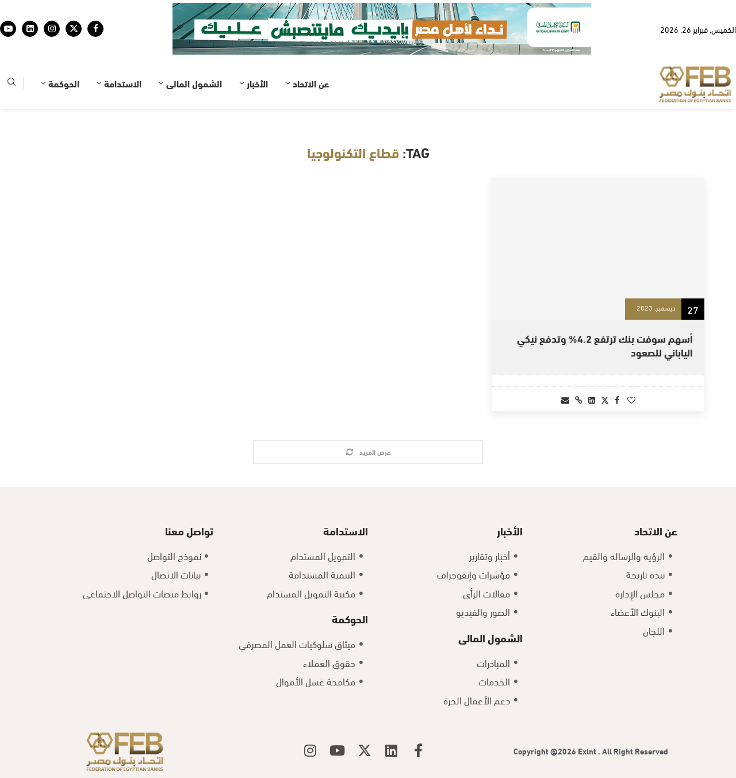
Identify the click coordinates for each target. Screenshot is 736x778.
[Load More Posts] (368, 452)
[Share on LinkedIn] (591, 399)
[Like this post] (631, 399)
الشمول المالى (194, 83)
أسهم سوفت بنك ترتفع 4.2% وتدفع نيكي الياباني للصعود (605, 344)
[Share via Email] (565, 399)
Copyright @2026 (545, 751)
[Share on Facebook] (617, 399)
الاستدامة (122, 83)
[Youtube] (8, 29)
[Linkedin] (30, 29)
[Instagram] (52, 29)
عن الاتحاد (311, 83)
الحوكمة (63, 83)
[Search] (11, 84)
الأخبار (257, 83)
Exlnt (588, 751)
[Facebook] (95, 29)
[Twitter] (74, 29)
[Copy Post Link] (578, 399)
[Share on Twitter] (605, 399)
